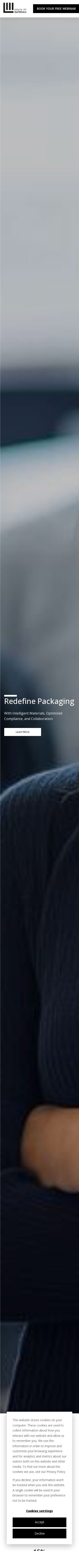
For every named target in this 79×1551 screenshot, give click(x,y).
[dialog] (39, 1478)
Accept (39, 1522)
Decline (40, 1533)
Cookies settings (39, 1511)
